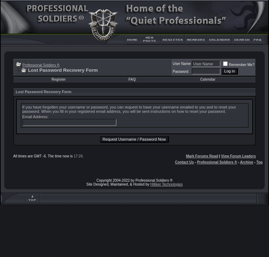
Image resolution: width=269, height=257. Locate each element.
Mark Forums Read (202, 156)
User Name (182, 64)
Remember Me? (238, 65)
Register (59, 79)
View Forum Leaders (238, 156)
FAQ (132, 79)
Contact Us (184, 162)
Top (259, 162)
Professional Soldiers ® (41, 65)
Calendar (208, 79)
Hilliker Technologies (166, 184)
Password (180, 72)
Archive (246, 162)
